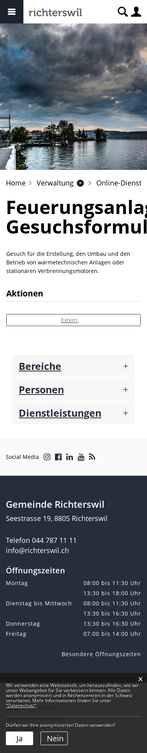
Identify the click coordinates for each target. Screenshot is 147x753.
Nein (55, 738)
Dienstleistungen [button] (60, 412)
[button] (55, 182)
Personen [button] (41, 389)
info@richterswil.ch (37, 550)
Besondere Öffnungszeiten (101, 654)
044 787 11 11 (54, 540)
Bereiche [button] (40, 366)
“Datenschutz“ (21, 705)
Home (16, 182)
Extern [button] (70, 320)
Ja (19, 738)
